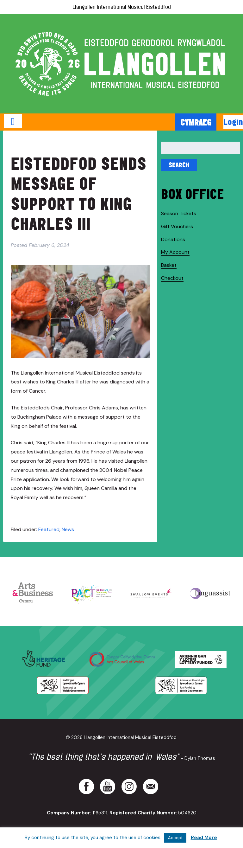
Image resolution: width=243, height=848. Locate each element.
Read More (204, 837)
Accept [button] (175, 837)
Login (233, 121)
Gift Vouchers (177, 226)
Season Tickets (178, 213)
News (68, 529)
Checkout (172, 278)
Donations (173, 239)
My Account (175, 252)
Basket (169, 265)
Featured (48, 529)
